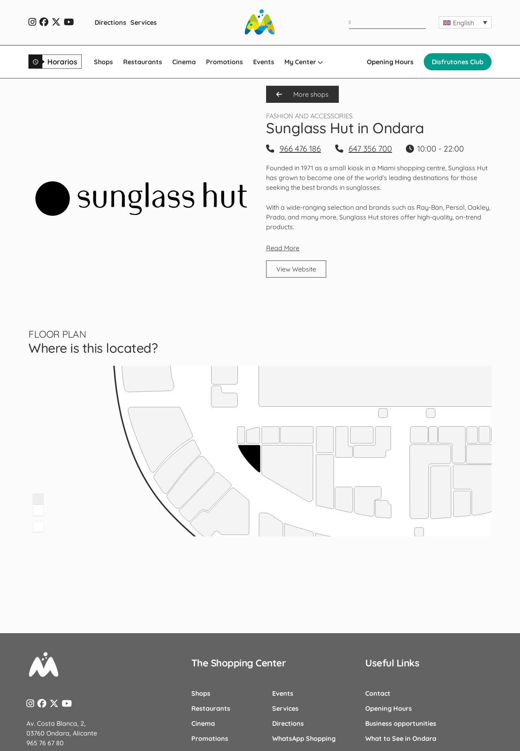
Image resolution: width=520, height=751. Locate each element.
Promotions (224, 62)
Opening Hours (390, 62)
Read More (282, 248)
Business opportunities (400, 723)
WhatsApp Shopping (304, 738)
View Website (296, 269)
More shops (302, 94)
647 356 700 (370, 148)
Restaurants (142, 62)
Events (263, 62)
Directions (110, 22)
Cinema (184, 62)
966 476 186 (300, 148)
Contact (377, 693)
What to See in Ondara (400, 738)
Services (143, 22)
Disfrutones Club (457, 62)
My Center (303, 62)
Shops (103, 62)
